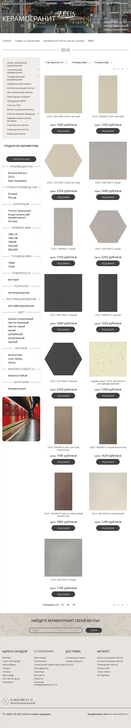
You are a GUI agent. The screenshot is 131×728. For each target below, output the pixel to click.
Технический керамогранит (15, 71)
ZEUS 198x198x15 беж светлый (63, 116)
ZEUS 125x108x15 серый (108, 249)
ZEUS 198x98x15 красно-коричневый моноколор (63, 514)
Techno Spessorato (19, 210)
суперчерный (16, 338)
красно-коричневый (20, 319)
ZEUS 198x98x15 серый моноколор (108, 447)
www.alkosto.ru (121, 714)
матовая (13, 279)
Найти (93, 630)
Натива (12, 221)
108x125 (13, 234)
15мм (11, 266)
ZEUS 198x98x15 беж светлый (108, 116)
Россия (12, 197)
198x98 (12, 242)
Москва (6, 657)
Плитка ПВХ (14, 105)
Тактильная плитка (17, 125)
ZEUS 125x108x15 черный (63, 381)
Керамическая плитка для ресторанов (63, 40)
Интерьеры (103, 675)
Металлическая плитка (20, 92)
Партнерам (40, 657)
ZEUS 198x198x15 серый (108, 182)
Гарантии (39, 671)
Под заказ (63, 131)
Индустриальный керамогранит (17, 64)
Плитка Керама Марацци (21, 113)
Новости (38, 678)
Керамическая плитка (19, 83)
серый (12, 330)
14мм (11, 262)
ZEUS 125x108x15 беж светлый (63, 182)
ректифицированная (21, 305)
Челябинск (8, 682)
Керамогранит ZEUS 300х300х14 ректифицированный (108, 382)
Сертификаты (41, 668)
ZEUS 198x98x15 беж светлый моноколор (63, 448)
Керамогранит (17, 388)
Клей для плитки (16, 133)
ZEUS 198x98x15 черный (108, 315)
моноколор (15, 355)
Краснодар (8, 675)
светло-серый (16, 326)
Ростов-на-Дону (11, 678)
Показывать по (51, 604)
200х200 (13, 246)
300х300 (13, 249)
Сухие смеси (103, 671)
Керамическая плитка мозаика (19, 119)
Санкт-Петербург (11, 661)
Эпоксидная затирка (18, 96)
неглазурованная (18, 292)
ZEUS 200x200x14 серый (63, 579)
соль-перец (15, 358)
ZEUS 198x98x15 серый (63, 249)
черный (12, 342)
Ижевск (6, 668)
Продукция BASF (16, 100)
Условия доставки (75, 657)
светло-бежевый (18, 322)
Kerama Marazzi (17, 173)
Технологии (40, 661)
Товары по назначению (27, 40)
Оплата (70, 664)
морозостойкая (17, 375)
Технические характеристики (49, 664)
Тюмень (6, 671)
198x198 (13, 238)
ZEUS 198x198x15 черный (63, 315)
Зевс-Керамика (17, 180)
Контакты (39, 675)
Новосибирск (9, 664)
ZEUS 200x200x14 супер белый (108, 513)
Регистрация (122, 3)
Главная (6, 40)
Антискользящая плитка (20, 88)
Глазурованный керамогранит (16, 78)
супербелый (15, 334)
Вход (109, 3)
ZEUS (11, 177)
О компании (44, 651)
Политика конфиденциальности (45, 683)
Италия (12, 194)
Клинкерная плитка (18, 129)
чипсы (12, 362)
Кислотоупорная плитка (20, 109)
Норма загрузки (74, 661)
